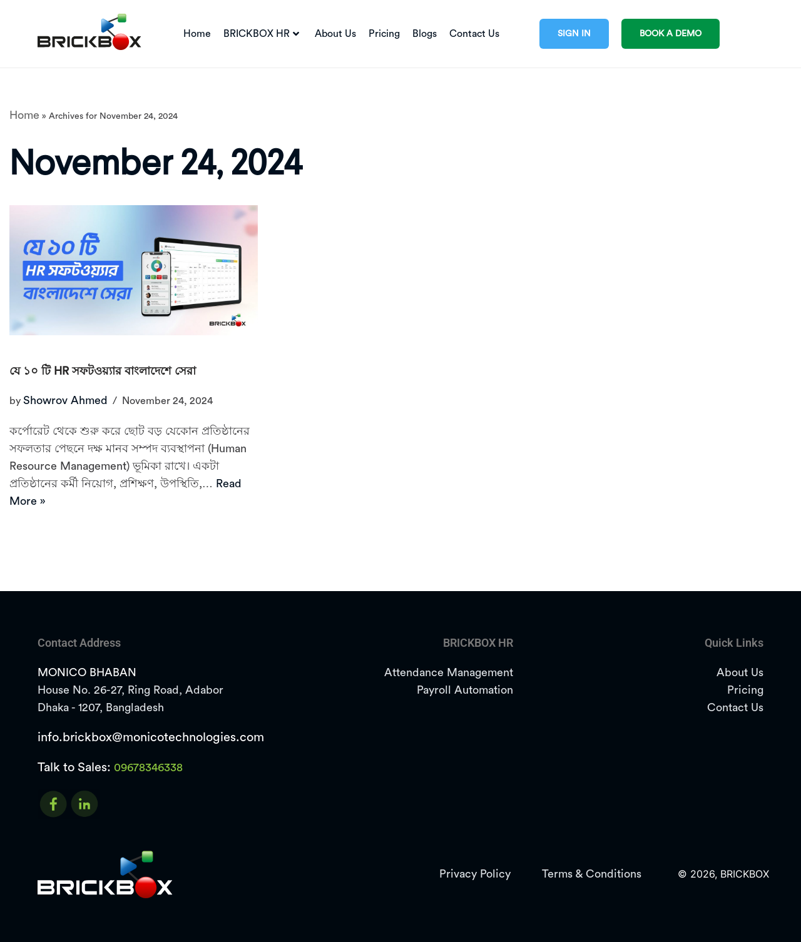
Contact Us (474, 34)
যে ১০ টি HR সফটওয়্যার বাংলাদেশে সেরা (102, 371)
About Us (335, 34)
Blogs (424, 34)
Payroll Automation (465, 690)
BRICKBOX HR (261, 34)
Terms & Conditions (591, 873)
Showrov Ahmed (65, 400)
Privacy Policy (475, 873)
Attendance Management (448, 672)
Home (197, 34)
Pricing (384, 34)
